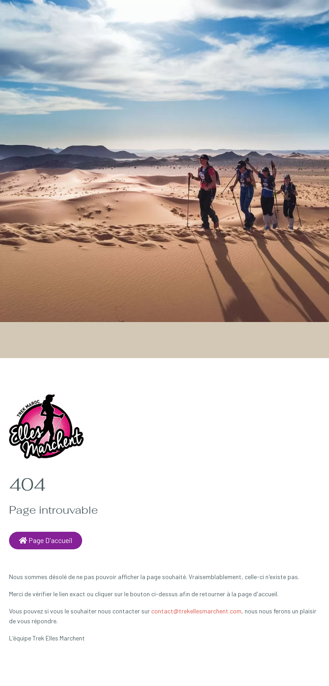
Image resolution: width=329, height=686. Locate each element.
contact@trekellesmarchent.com (196, 611)
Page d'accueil (45, 540)
